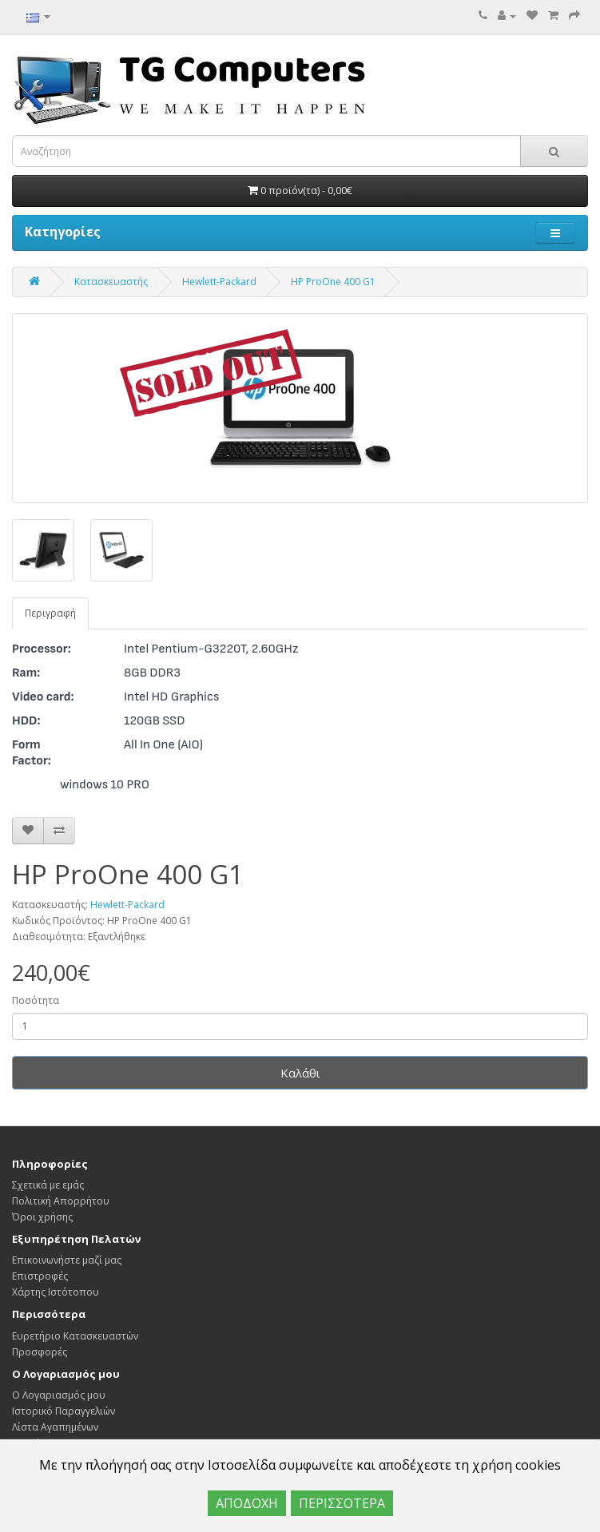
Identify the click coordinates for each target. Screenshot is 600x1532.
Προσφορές (39, 1352)
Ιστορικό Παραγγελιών (63, 1411)
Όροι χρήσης (42, 1217)
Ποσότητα (35, 1000)
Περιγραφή (50, 613)
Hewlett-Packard (219, 281)
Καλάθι (300, 1073)
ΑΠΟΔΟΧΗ (247, 1503)
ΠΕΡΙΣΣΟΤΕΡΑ (342, 1503)
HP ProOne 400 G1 (333, 281)
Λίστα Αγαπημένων (55, 1427)
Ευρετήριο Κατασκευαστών (75, 1336)
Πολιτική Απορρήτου (60, 1201)
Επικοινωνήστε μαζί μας (66, 1260)
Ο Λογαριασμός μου (58, 1395)
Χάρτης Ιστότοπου (55, 1292)
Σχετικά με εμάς (48, 1185)
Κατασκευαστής (111, 281)
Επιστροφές (40, 1276)
